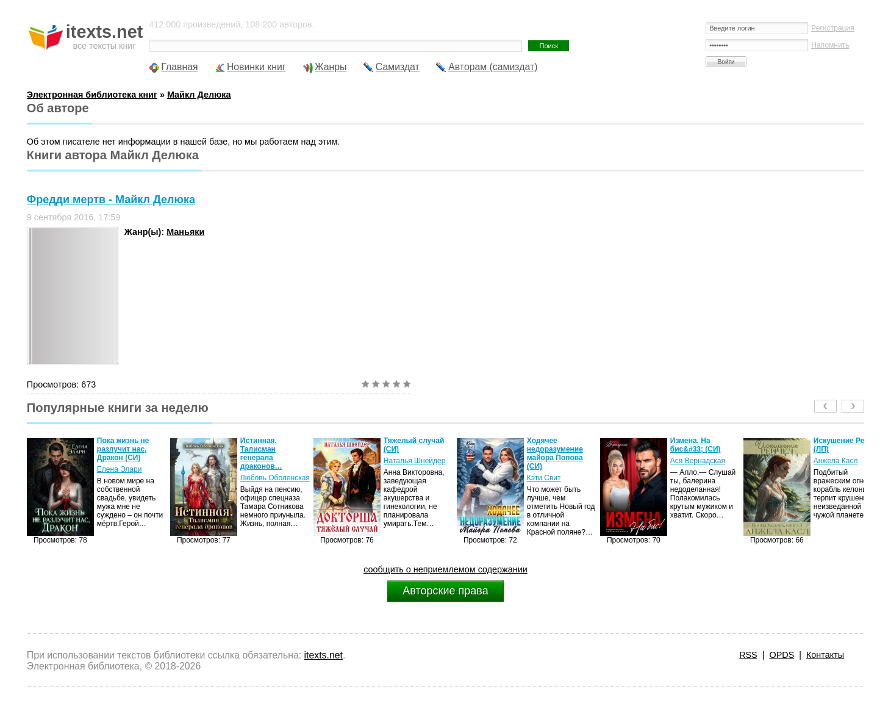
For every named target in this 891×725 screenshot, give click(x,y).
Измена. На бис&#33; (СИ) (695, 444)
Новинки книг (256, 67)
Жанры (331, 67)
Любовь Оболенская (275, 478)
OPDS (781, 655)
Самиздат (398, 67)
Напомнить (830, 45)
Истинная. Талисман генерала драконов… (261, 453)
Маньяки (185, 232)
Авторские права (445, 591)
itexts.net (323, 655)
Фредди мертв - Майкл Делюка (111, 199)
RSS (748, 655)
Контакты (825, 655)
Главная (179, 67)
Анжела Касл (836, 460)
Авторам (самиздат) (492, 67)
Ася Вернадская (697, 460)
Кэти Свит (544, 478)
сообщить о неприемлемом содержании (445, 569)
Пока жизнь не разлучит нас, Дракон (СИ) (123, 449)
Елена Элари (119, 469)
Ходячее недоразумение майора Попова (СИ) (555, 453)
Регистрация (832, 28)
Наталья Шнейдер (415, 460)
